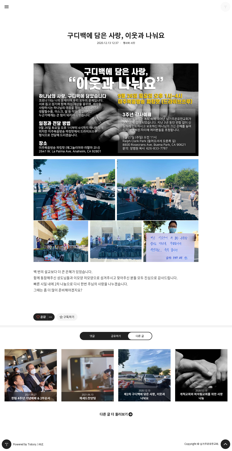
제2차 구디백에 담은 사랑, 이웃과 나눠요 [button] (144, 375)
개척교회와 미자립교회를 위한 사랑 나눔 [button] (201, 375)
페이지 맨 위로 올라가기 (225, 444)
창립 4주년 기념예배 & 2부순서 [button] (31, 375)
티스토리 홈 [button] (6, 444)
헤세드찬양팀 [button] (87, 375)
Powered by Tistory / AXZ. (28, 444)
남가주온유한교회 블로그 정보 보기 (225, 6)
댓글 (92, 336)
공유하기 (116, 336)
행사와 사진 (129, 43)
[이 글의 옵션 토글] (51, 317)
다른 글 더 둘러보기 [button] (114, 414)
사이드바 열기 (6, 6)
